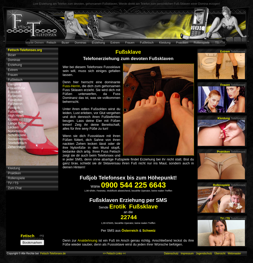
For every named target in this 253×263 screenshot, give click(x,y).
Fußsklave (15, 111)
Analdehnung (87, 240)
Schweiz (149, 230)
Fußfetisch (147, 42)
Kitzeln (13, 119)
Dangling (14, 84)
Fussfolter (15, 100)
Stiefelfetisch (17, 143)
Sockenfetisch (18, 139)
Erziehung (98, 42)
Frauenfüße (16, 88)
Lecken (13, 127)
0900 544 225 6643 (133, 185)
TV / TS (232, 218)
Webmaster (234, 253)
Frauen (129, 42)
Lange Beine (17, 123)
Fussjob (14, 108)
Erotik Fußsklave (133, 206)
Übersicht (219, 253)
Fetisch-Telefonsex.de (53, 253)
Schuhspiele (17, 135)
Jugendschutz (204, 253)
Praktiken (182, 42)
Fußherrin (15, 104)
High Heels (16, 115)
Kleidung (164, 42)
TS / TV (220, 42)
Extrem (115, 42)
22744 (129, 217)
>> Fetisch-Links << (114, 253)
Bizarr (65, 42)
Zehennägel (17, 147)
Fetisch (51, 42)
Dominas (80, 42)
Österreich (130, 230)
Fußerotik (15, 96)
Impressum (187, 253)
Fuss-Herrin (71, 86)
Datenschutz (171, 253)
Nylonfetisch (17, 131)
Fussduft (14, 92)
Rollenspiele (202, 42)
